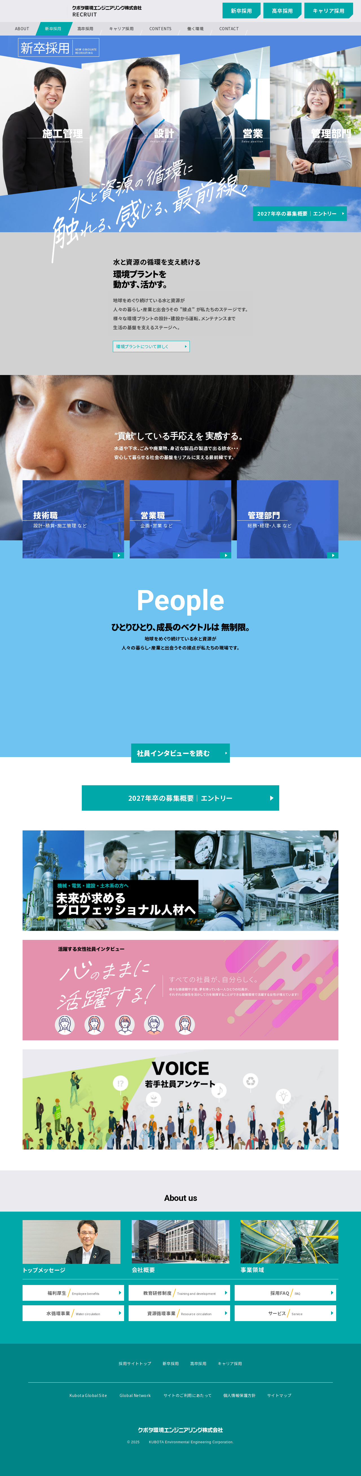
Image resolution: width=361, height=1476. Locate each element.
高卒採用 (282, 10)
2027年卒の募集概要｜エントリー (297, 213)
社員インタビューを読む (173, 753)
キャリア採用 (329, 10)
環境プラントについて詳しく (142, 346)
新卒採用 (241, 10)
